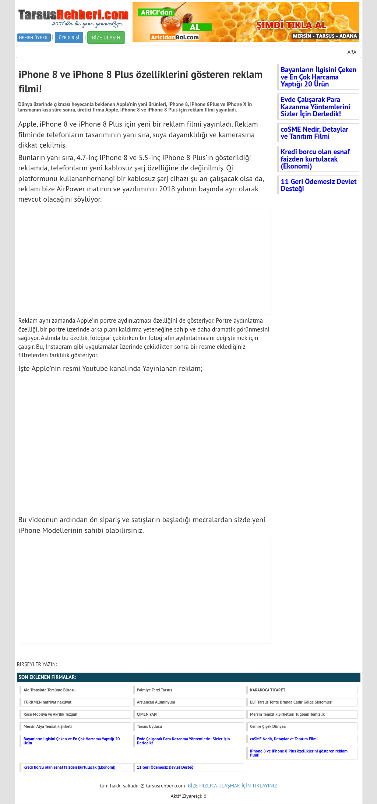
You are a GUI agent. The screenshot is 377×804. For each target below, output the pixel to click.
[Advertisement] (145, 262)
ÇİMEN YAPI (147, 714)
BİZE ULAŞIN (106, 37)
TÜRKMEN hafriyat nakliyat (47, 702)
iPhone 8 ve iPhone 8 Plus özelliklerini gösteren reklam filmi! (299, 753)
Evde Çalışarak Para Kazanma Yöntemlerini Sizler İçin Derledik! (315, 106)
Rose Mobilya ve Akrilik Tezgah (50, 714)
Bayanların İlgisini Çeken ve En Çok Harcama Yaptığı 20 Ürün (319, 76)
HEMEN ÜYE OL (34, 37)
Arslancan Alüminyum (156, 702)
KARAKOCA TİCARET (267, 690)
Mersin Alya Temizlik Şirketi (48, 726)
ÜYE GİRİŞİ (69, 37)
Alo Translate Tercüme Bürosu (49, 690)
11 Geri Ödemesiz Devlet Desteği (319, 185)
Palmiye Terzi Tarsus (154, 690)
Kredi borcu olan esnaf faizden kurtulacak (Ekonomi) (315, 158)
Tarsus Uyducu (149, 726)
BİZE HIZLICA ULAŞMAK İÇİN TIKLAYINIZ (232, 785)
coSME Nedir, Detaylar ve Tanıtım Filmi (315, 132)
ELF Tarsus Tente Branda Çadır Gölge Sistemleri (291, 702)
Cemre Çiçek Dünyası (268, 726)
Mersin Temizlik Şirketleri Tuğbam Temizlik (287, 714)
